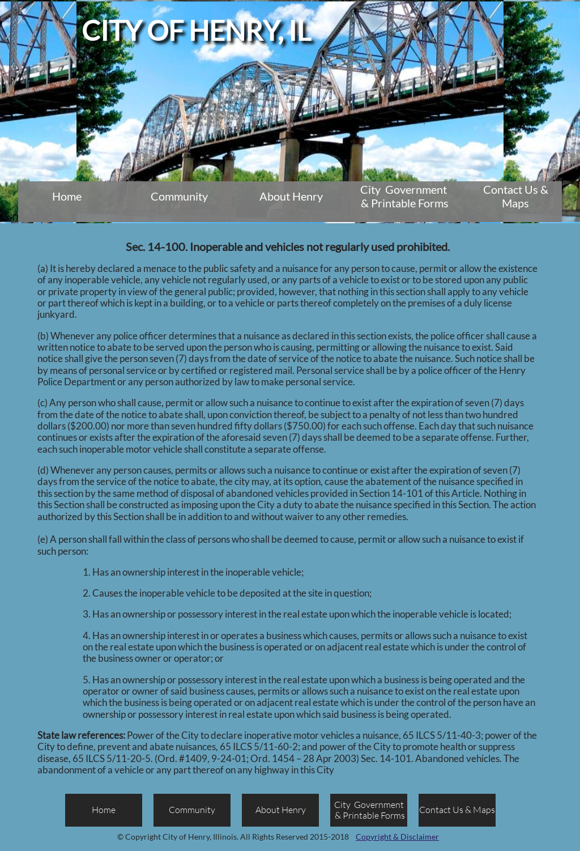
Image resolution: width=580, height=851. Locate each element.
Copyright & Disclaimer (397, 836)
